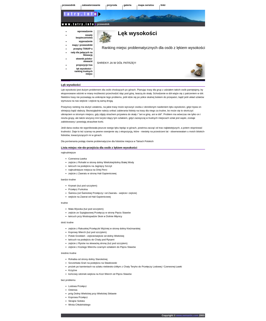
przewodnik (68, 5)
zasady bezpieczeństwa (84, 36)
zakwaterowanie (91, 5)
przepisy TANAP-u (83, 48)
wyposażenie (86, 41)
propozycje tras (84, 65)
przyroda (112, 5)
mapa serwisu (146, 5)
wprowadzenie (85, 31)
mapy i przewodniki (82, 45)
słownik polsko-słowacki (84, 60)
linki (163, 5)
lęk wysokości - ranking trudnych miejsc (83, 71)
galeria (127, 5)
